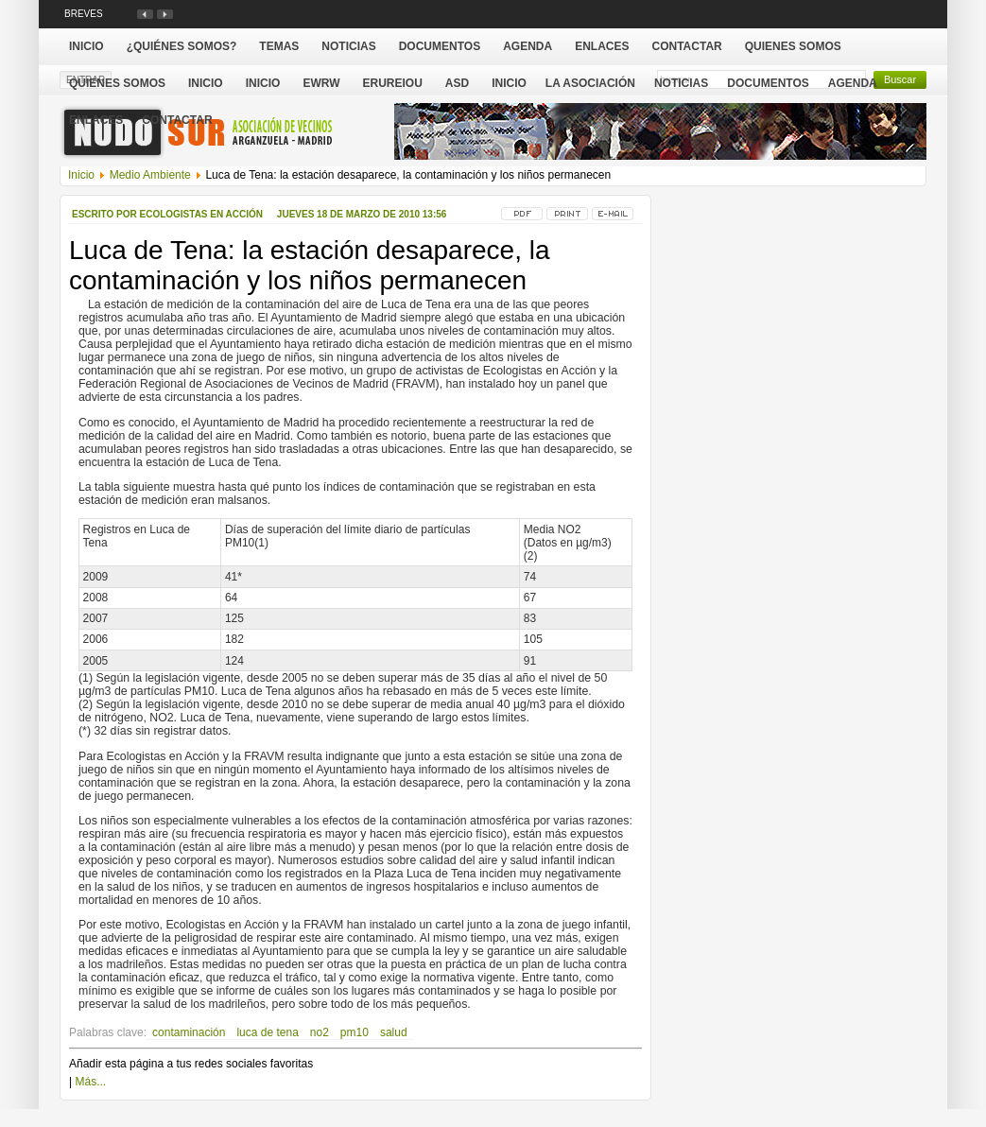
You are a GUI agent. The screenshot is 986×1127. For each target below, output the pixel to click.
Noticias (681, 83)
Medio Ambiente (150, 175)
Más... (90, 1081)
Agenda (852, 83)
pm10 (354, 1032)
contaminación (188, 1032)
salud (393, 1032)
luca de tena (267, 1032)
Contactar (177, 120)
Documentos (767, 83)
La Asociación (590, 83)
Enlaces (96, 120)
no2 (319, 1032)
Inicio (509, 83)
